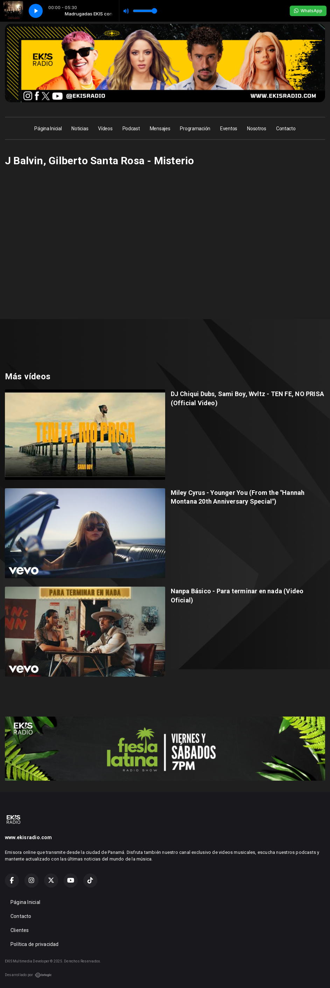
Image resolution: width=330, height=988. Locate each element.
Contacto (286, 128)
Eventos (228, 128)
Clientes (19, 930)
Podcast (131, 128)
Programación (195, 128)
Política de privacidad (34, 944)
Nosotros (256, 128)
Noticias (79, 128)
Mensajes (160, 128)
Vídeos (105, 128)
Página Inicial (48, 128)
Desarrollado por (28, 975)
